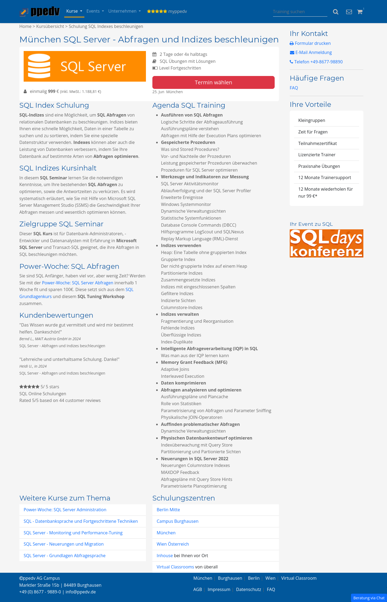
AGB (198, 589)
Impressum (219, 589)
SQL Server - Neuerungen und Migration (64, 544)
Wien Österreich (173, 544)
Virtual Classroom (299, 578)
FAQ (294, 88)
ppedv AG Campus (39, 578)
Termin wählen (213, 82)
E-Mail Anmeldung (311, 52)
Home (25, 26)
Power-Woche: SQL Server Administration (65, 510)
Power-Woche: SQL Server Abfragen (77, 283)
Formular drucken (310, 43)
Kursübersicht (50, 26)
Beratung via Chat (369, 597)
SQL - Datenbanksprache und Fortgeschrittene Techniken (81, 521)
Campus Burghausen (177, 521)
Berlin (254, 578)
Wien (271, 578)
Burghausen (230, 578)
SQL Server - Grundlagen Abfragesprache (65, 556)
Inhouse (165, 556)
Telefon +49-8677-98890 (316, 62)
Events (94, 11)
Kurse (72, 11)
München (166, 533)
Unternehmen (123, 11)
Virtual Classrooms (175, 567)
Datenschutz (248, 589)
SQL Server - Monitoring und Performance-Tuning (73, 533)
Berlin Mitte (168, 510)
